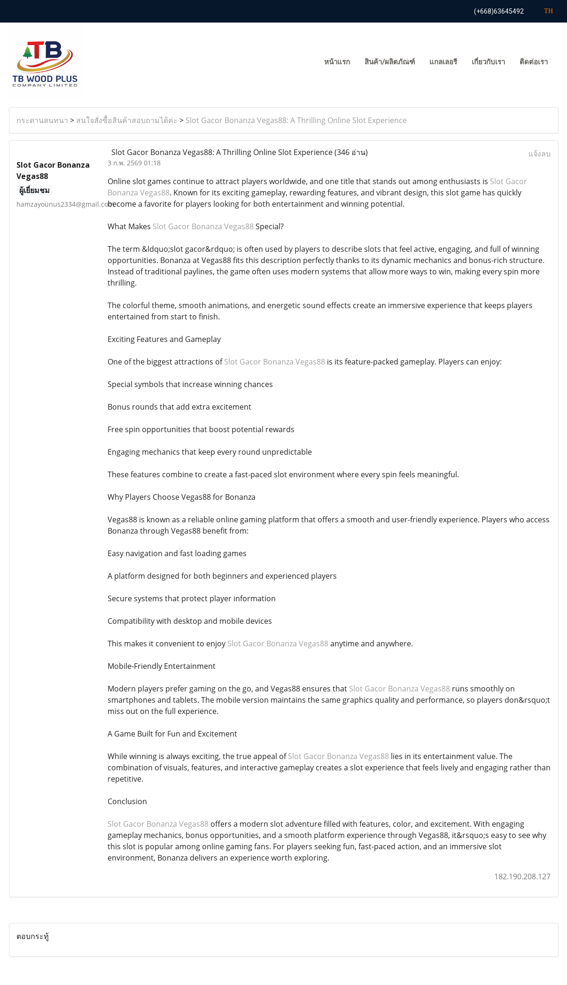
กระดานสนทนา (42, 120)
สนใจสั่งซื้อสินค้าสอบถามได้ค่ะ (127, 120)
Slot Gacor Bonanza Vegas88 (203, 226)
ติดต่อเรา (534, 62)
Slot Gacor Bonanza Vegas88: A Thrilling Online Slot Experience (296, 120)
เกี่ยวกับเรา (488, 62)
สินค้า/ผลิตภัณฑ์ (390, 62)
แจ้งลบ (539, 153)
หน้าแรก (337, 62)
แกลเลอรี (443, 62)
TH (543, 11)
